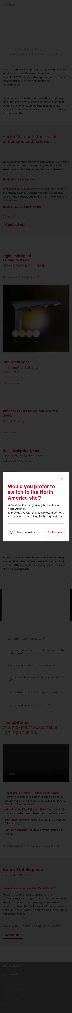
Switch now (55, 532)
